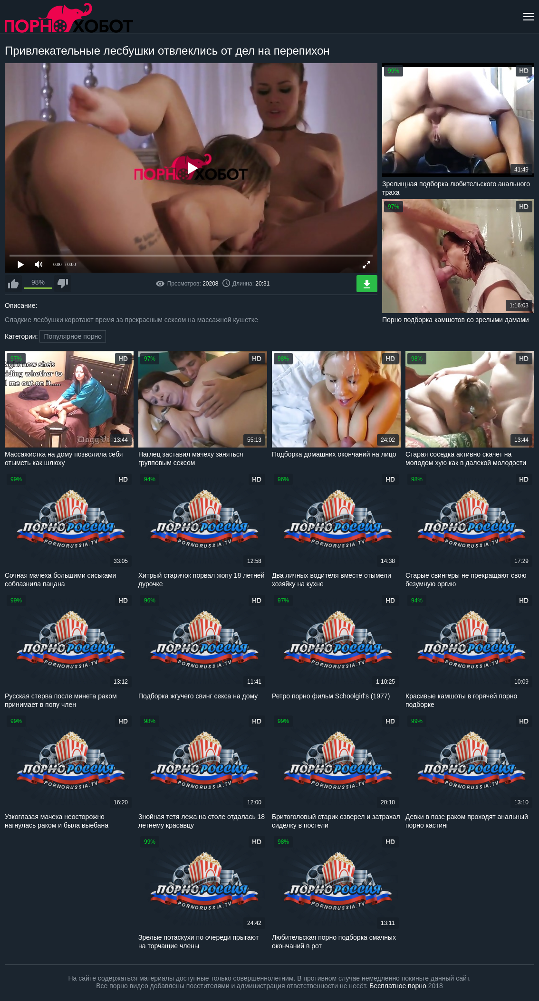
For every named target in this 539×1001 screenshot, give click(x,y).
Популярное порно (73, 336)
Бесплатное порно (397, 986)
